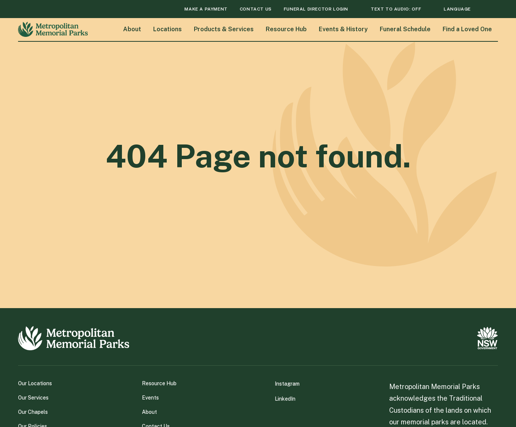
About (132, 29)
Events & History (343, 29)
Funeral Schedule (405, 29)
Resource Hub (286, 29)
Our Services (33, 397)
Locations (167, 29)
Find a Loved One (467, 29)
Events (150, 397)
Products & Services (224, 29)
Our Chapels (33, 412)
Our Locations (35, 383)
